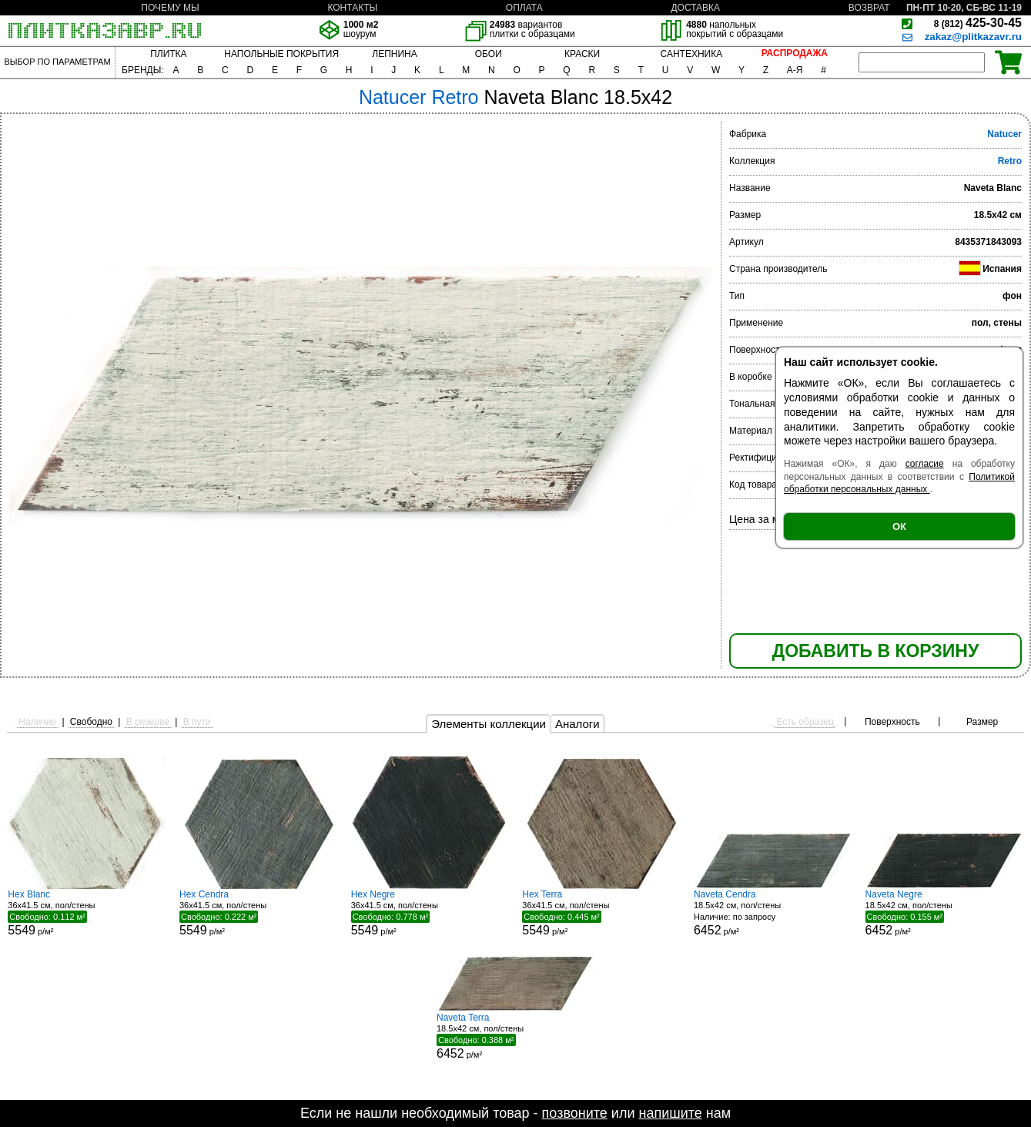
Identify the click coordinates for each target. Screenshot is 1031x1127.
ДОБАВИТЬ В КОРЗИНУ (875, 651)
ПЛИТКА (168, 54)
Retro (1010, 161)
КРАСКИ (582, 54)
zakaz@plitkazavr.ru (973, 36)
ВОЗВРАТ (869, 7)
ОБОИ (488, 54)
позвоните (575, 1113)
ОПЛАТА (524, 7)
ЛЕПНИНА (394, 54)
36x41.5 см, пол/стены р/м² (87, 913)
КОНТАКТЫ (352, 7)
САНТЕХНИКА (692, 54)
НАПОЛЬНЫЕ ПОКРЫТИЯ (281, 54)
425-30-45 (978, 22)
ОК (899, 526)
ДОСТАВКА (695, 7)
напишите (669, 1113)
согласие (924, 463)
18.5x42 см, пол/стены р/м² (773, 913)
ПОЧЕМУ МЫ (170, 7)
